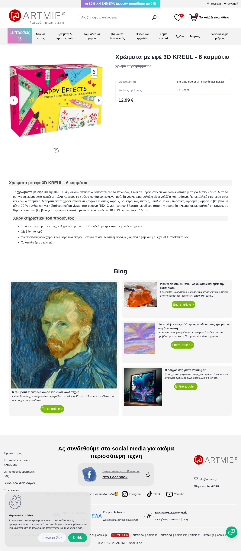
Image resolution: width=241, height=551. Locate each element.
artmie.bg (166, 534)
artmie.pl (102, 534)
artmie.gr (209, 534)
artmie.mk (181, 534)
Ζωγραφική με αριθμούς (219, 36)
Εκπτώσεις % (19, 35)
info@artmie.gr (208, 479)
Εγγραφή (232, 3)
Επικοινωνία (11, 490)
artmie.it (222, 534)
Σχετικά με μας (13, 453)
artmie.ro (152, 534)
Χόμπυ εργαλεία (164, 36)
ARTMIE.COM (120, 534)
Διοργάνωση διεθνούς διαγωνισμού (121, 520)
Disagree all (52, 537)
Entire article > (52, 409)
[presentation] (13, 100)
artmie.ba (138, 534)
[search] (154, 19)
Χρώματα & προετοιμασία (64, 36)
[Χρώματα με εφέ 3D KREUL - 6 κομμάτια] (56, 100)
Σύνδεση (216, 3)
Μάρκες (195, 36)
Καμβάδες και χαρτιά (91, 36)
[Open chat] (231, 532)
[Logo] (37, 17)
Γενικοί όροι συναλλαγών (19, 483)
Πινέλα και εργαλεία (142, 36)
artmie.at (195, 534)
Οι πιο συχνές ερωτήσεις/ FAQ (19, 474)
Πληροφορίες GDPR (206, 486)
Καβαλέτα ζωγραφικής (117, 36)
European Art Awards (113, 512)
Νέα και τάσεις (40, 36)
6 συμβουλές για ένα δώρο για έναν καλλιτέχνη (45, 392)
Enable (77, 537)
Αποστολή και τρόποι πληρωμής (17, 462)
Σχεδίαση (181, 36)
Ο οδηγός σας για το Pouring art (185, 370)
